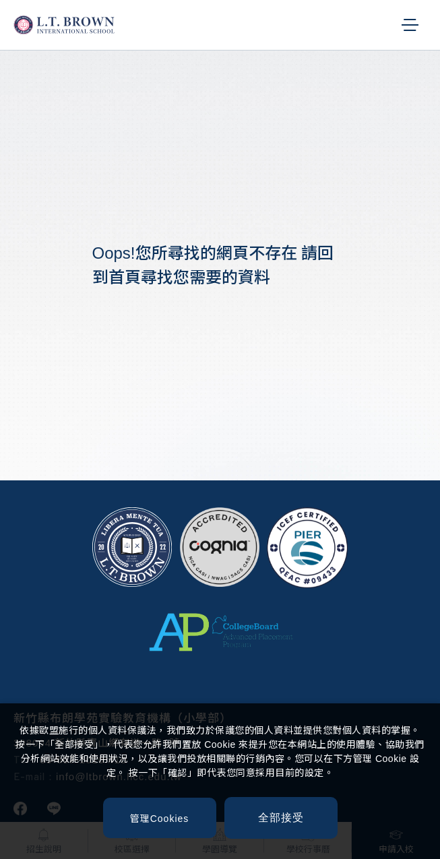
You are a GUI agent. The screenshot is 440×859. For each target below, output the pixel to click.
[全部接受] (281, 818)
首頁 (124, 277)
